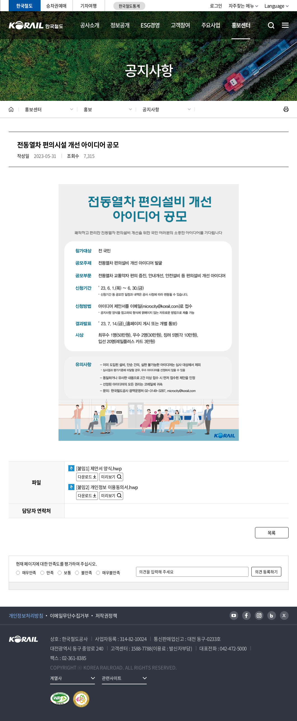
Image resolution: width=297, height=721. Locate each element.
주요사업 (210, 25)
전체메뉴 (285, 25)
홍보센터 (240, 25)
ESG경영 (150, 25)
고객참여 (180, 25)
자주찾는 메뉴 (241, 5)
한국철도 (24, 5)
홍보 (88, 109)
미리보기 (108, 476)
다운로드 (85, 476)
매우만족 (29, 572)
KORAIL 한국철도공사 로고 (36, 25)
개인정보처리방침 (26, 615)
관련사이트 (111, 678)
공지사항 (150, 109)
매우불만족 (111, 572)
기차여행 (88, 5)
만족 (49, 572)
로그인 (216, 5)
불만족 (86, 572)
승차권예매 (56, 5)
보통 (67, 572)
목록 (272, 532)
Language (274, 5)
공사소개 (89, 25)
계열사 (56, 678)
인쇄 (286, 109)
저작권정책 (106, 615)
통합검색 (271, 25)
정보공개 (119, 25)
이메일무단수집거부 (69, 615)
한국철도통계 (129, 6)
